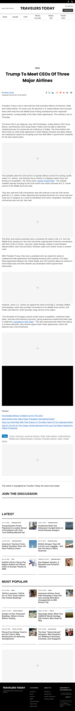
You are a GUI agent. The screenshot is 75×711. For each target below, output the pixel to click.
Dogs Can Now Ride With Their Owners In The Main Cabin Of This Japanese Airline (37, 422)
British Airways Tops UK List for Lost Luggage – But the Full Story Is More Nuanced (50, 547)
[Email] (67, 93)
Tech (12, 559)
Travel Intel (33, 706)
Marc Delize (9, 92)
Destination (52, 629)
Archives (33, 691)
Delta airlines (51, 436)
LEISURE (15, 17)
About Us (47, 691)
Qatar (59, 439)
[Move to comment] (71, 93)
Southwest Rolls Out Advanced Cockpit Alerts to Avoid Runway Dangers (50, 528)
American (20, 436)
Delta (42, 436)
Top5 (31, 699)
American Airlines (32, 436)
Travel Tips (33, 704)
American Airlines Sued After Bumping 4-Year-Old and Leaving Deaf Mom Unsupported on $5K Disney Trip (50, 597)
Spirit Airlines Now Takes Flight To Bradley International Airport (28, 419)
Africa (51, 611)
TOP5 (25, 17)
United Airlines (64, 436)
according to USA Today (23, 322)
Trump (12, 436)
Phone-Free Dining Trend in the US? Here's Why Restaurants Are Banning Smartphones (14, 635)
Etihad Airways (26, 439)
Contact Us (48, 694)
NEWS (5, 17)
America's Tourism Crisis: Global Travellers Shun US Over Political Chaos (14, 546)
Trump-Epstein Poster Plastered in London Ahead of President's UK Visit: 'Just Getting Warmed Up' (14, 529)
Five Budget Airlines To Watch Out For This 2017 (22, 416)
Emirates (37, 439)
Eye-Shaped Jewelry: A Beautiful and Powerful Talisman (48, 564)
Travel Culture (17, 629)
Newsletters (69, 6)
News (37, 68)
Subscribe (68, 10)
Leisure (32, 696)
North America (18, 611)
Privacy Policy (49, 699)
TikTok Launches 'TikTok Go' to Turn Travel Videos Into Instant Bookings (13, 595)
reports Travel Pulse (45, 181)
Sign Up (68, 697)
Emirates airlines (49, 439)
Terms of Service (49, 696)
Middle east (14, 439)
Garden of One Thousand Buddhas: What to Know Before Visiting (13, 616)
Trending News (16, 523)
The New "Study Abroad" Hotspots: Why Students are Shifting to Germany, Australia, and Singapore (49, 635)
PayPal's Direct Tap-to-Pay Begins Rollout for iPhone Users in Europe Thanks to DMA (14, 565)
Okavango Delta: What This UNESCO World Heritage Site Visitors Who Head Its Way (50, 617)
